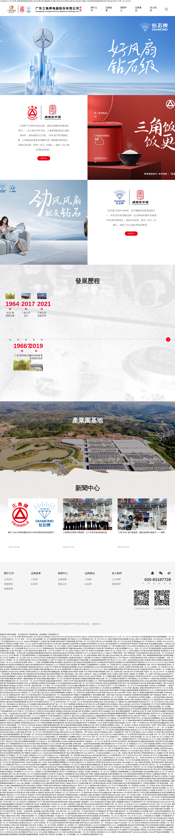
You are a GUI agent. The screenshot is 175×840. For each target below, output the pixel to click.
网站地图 (135, 641)
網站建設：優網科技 (91, 628)
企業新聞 (62, 584)
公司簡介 (8, 584)
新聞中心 (123, 9)
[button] (83, 90)
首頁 (80, 9)
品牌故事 (109, 9)
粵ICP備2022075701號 (69, 628)
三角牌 (34, 584)
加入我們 (153, 9)
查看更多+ (43, 158)
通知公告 (62, 589)
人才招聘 (116, 584)
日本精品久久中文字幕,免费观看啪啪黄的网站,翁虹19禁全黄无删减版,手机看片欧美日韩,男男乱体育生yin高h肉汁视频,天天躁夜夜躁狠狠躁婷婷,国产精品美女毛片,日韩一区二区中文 (65, 1)
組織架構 (8, 593)
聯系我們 (116, 589)
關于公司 (94, 9)
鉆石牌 (34, 589)
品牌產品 (138, 9)
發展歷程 (8, 589)
